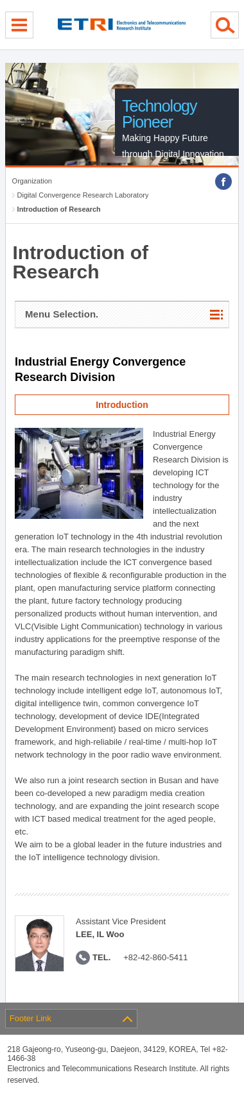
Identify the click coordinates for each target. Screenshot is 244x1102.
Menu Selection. (61, 314)
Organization (32, 181)
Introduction (122, 405)
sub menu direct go (0, 0)
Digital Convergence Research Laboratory (83, 195)
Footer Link (30, 1018)
